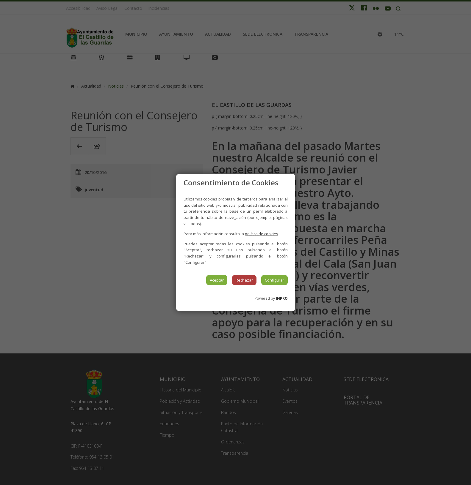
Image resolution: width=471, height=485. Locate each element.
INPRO (282, 298)
